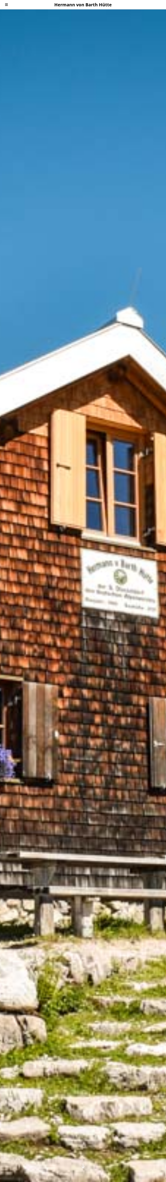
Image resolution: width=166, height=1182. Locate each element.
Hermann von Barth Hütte (83, 5)
